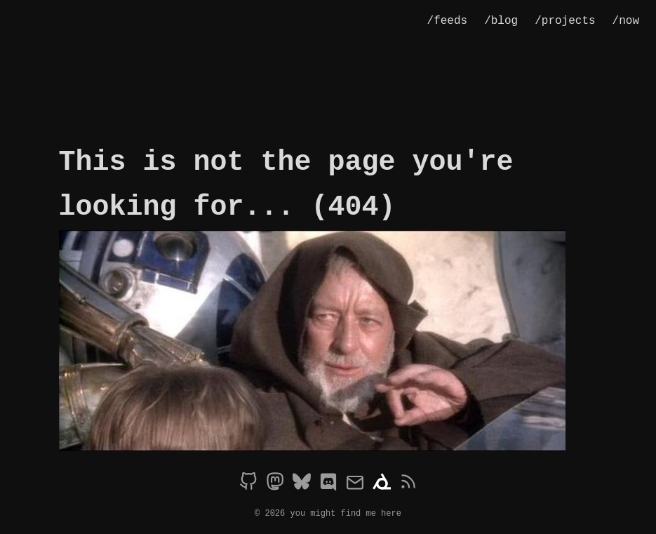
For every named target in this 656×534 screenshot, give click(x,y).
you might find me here (345, 513)
